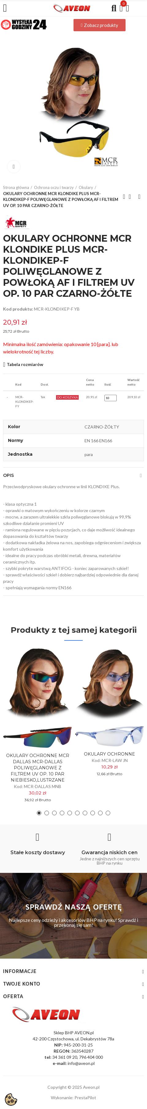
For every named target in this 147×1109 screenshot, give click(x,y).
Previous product (124, 197)
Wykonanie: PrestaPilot (73, 1097)
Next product (139, 197)
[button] (100, 25)
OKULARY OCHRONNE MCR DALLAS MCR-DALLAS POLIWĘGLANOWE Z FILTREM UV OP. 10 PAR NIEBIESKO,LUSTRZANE (37, 768)
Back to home (132, 197)
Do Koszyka (67, 397)
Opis (8, 475)
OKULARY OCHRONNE (109, 754)
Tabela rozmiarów (25, 364)
